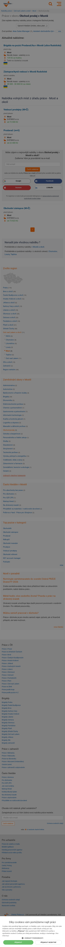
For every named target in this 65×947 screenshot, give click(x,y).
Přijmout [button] (18, 942)
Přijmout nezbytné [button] (48, 942)
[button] (32, 938)
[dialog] (32, 931)
